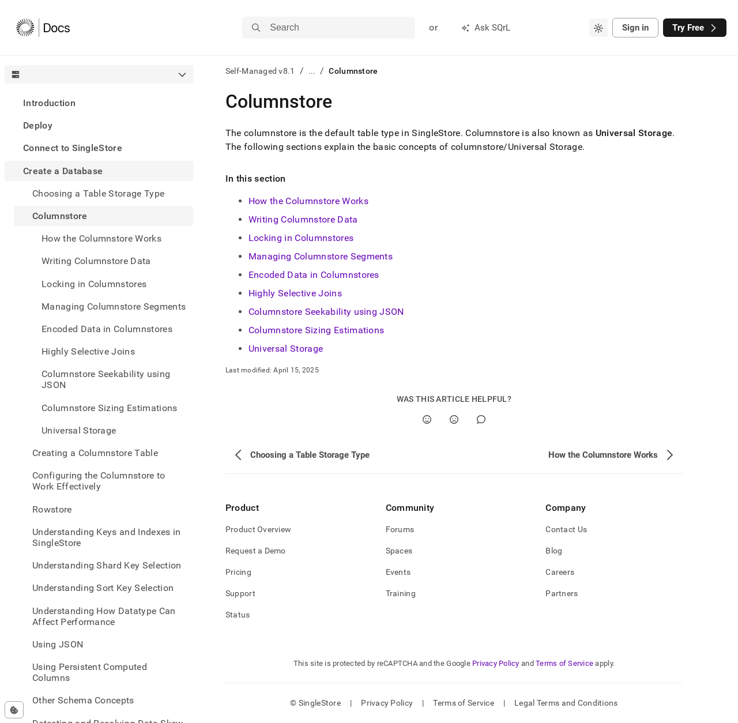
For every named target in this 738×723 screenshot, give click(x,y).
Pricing (238, 572)
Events (398, 572)
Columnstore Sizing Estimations (316, 330)
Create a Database (63, 170)
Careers (559, 572)
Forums (400, 529)
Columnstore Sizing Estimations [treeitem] (110, 407)
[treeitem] (99, 103)
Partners (561, 593)
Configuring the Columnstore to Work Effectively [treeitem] (98, 481)
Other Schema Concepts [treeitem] (83, 700)
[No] (454, 419)
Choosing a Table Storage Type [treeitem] (98, 193)
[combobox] (598, 27)
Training (401, 593)
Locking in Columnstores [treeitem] (94, 283)
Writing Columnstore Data (303, 219)
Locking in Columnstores (300, 237)
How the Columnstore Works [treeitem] (101, 238)
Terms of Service (564, 663)
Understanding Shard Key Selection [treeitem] (107, 565)
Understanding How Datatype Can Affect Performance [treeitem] (104, 616)
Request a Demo (255, 550)
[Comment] (481, 419)
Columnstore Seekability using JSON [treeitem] (106, 379)
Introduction (49, 102)
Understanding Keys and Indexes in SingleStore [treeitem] (106, 537)
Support (240, 593)
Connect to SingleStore (72, 147)
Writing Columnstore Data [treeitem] (96, 260)
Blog (553, 550)
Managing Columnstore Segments (320, 256)
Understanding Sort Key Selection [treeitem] (103, 587)
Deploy (37, 125)
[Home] (43, 27)
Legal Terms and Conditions (565, 702)
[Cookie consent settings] (14, 709)
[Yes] (426, 419)
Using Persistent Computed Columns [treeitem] (89, 672)
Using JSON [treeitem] (57, 644)
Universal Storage (285, 348)
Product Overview (258, 529)
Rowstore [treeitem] (52, 509)
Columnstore (60, 215)
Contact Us (566, 529)
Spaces (399, 550)
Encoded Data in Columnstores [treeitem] (107, 328)
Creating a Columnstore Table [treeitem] (95, 452)
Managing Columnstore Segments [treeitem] (114, 306)
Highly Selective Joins (295, 293)
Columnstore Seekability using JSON (326, 311)
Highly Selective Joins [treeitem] (88, 351)
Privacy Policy (495, 663)
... (312, 71)
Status (237, 614)
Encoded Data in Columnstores (313, 274)
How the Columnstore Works (308, 200)
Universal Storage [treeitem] (79, 430)
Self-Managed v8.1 (260, 71)
